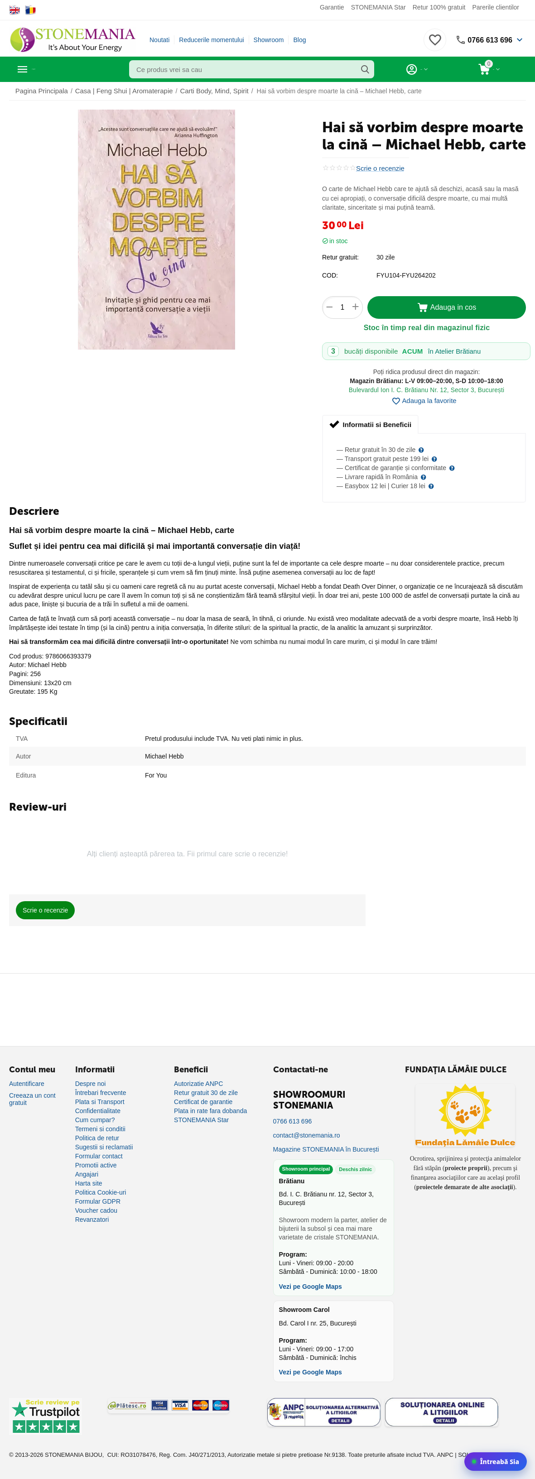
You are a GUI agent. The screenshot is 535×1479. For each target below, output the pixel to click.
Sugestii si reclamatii (104, 1147)
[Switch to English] (14, 10)
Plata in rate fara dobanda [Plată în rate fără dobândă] (210, 1110)
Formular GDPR (97, 1201)
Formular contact (99, 1156)
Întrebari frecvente (100, 1092)
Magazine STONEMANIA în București (326, 1149)
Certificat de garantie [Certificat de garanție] (203, 1101)
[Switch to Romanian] (30, 10)
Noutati (159, 39)
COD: (330, 275)
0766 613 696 (487, 39)
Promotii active (96, 1165)
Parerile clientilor (495, 7)
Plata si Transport (100, 1101)
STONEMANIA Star (378, 7)
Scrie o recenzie (378, 168)
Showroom (269, 39)
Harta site (88, 1183)
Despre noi (90, 1083)
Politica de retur (97, 1138)
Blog (299, 39)
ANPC (445, 1454)
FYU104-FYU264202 (406, 275)
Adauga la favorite (424, 401)
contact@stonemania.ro (306, 1135)
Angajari (86, 1174)
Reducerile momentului (211, 39)
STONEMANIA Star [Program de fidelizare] (201, 1120)
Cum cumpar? (95, 1120)
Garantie (332, 7)
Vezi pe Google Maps (310, 1286)
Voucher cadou (96, 1210)
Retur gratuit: (340, 257)
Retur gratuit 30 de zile (206, 1092)
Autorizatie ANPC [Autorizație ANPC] (198, 1083)
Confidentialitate (97, 1110)
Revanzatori (92, 1219)
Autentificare (26, 1083)
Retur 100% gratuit (439, 7)
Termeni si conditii (100, 1129)
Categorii (50, 69)
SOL (464, 1454)
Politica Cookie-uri (100, 1192)
